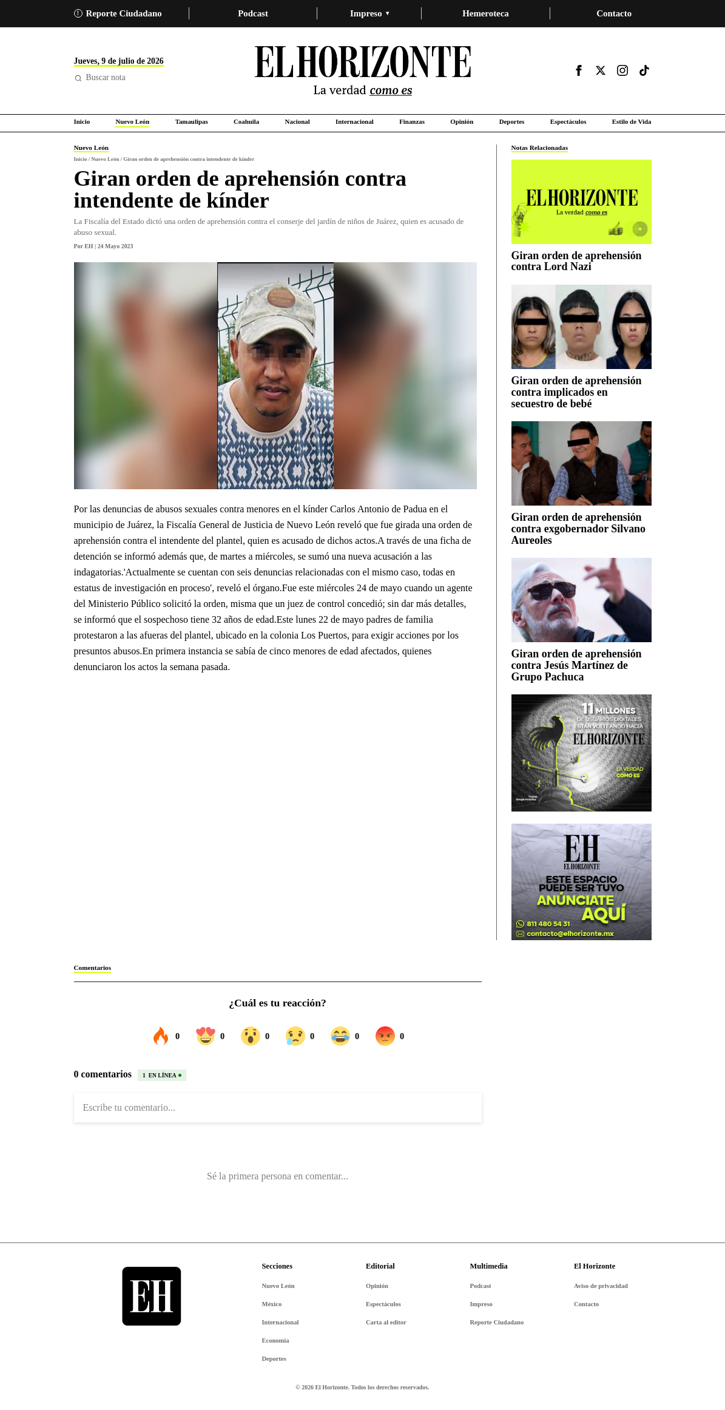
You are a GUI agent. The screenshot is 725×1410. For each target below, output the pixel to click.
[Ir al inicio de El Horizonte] (363, 70)
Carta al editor (386, 1322)
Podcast (253, 13)
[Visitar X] (600, 70)
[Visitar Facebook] (579, 70)
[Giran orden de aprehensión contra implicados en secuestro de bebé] (581, 327)
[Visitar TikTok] (644, 70)
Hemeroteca (485, 13)
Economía (275, 1340)
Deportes (273, 1358)
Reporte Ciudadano (118, 13)
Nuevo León (277, 1286)
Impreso (369, 13)
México (271, 1304)
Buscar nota (100, 77)
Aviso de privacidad (601, 1286)
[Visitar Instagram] (622, 70)
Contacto (614, 13)
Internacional (279, 1322)
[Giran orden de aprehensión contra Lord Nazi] (581, 202)
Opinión (377, 1286)
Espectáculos (383, 1304)
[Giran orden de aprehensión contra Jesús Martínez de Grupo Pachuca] (581, 600)
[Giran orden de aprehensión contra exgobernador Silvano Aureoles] (581, 463)
